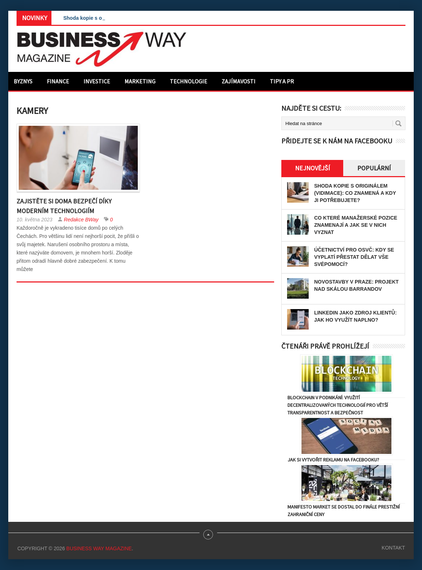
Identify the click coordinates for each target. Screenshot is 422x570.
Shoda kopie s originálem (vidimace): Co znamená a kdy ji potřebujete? (355, 193)
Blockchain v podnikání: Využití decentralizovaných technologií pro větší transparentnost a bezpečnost (337, 405)
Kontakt (393, 548)
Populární (374, 168)
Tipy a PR (282, 81)
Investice (96, 81)
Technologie (188, 81)
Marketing (139, 81)
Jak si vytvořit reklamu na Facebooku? (333, 459)
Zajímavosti (238, 81)
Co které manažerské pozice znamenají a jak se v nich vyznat (355, 225)
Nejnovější (312, 168)
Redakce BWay (81, 219)
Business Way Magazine (99, 548)
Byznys (23, 81)
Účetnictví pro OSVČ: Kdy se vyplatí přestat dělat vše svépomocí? (354, 257)
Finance (58, 81)
